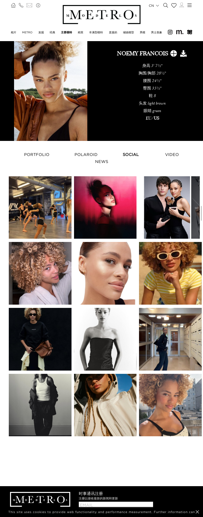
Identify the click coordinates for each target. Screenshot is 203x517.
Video (172, 154)
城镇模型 (128, 32)
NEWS (101, 161)
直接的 (113, 32)
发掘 (41, 32)
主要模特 (66, 32)
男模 (142, 32)
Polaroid (86, 154)
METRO (27, 32)
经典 (52, 32)
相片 (13, 32)
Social (131, 154)
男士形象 (156, 32)
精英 (80, 32)
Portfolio (36, 154)
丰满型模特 (96, 32)
